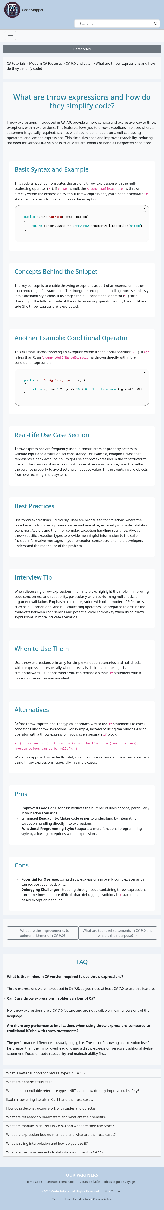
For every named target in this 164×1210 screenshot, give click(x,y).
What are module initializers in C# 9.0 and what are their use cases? (60, 1125)
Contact (116, 1191)
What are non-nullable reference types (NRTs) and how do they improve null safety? (72, 1090)
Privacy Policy (102, 1199)
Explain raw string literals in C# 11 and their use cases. (49, 1099)
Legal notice (81, 1199)
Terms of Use (61, 1199)
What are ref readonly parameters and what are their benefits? (56, 1117)
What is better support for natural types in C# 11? (45, 1073)
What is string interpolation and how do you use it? (47, 1143)
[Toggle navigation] (10, 35)
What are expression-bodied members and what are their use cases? (61, 1134)
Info (105, 1191)
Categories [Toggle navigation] (82, 49)
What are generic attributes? (29, 1082)
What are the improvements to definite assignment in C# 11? (54, 1152)
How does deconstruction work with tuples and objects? (50, 1108)
